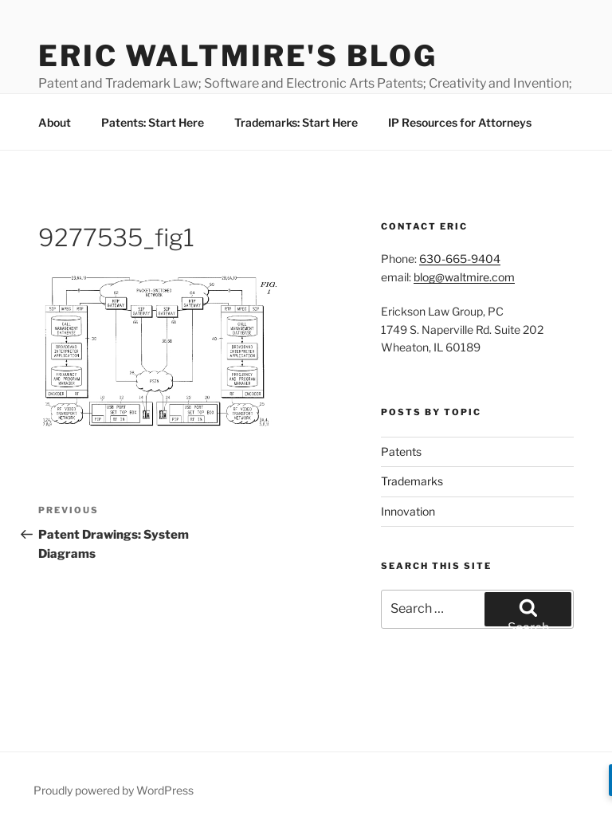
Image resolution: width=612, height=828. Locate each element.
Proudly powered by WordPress (113, 790)
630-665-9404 (459, 258)
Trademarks (412, 481)
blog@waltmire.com (464, 277)
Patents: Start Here (152, 122)
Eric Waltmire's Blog (237, 55)
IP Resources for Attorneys (460, 122)
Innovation (408, 511)
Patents (401, 451)
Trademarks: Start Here (296, 122)
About (54, 122)
